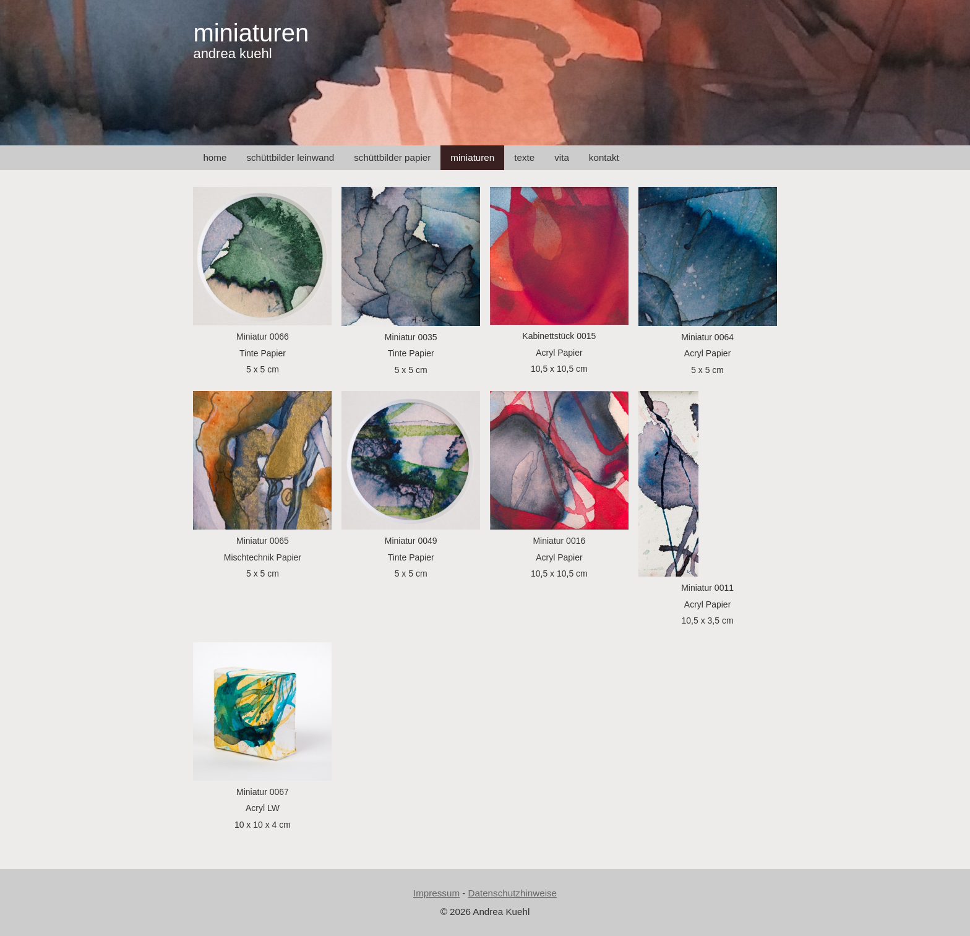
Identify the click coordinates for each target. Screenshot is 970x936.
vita (561, 157)
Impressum (436, 893)
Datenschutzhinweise (512, 893)
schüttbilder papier (392, 157)
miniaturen (251, 32)
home (214, 157)
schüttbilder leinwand (290, 157)
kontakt (604, 157)
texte (524, 157)
